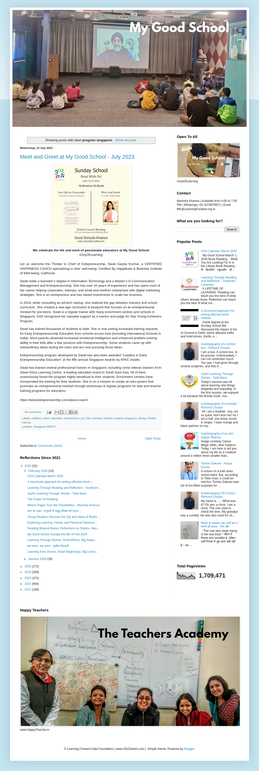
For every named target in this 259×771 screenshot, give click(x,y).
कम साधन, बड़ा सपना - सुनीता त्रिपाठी (48, 546)
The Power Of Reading (42, 499)
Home (82, 438)
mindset (108, 418)
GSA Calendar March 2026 (45, 476)
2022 (28, 584)
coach (46, 418)
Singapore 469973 (45, 426)
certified (36, 418)
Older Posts (153, 438)
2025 (28, 566)
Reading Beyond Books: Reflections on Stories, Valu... (63, 528)
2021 (28, 589)
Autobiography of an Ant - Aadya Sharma (218, 435)
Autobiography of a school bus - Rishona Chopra (218, 345)
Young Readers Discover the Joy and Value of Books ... (64, 517)
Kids (88, 418)
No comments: (34, 411)
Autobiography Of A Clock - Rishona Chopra (219, 495)
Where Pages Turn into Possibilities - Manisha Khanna (63, 505)
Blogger (189, 749)
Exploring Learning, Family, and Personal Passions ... (62, 522)
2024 (28, 572)
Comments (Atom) (50, 446)
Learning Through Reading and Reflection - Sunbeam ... (64, 488)
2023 (28, 578)
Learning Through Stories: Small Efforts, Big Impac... (62, 540)
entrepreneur (71, 418)
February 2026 (38, 471)
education (57, 418)
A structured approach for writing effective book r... (60, 482)
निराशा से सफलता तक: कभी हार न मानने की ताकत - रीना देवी (219, 524)
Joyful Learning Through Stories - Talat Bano (56, 493)
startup (142, 418)
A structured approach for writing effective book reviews (218, 314)
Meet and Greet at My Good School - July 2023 (77, 157)
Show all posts (125, 140)
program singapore (125, 418)
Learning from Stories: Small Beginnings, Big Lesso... (62, 551)
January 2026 (37, 559)
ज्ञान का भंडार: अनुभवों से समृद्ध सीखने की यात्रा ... (54, 511)
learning (97, 418)
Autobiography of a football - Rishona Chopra (219, 405)
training (26, 422)
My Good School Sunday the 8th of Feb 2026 (57, 534)
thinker (152, 418)
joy (82, 418)
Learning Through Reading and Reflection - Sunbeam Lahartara (219, 281)
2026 (28, 466)
